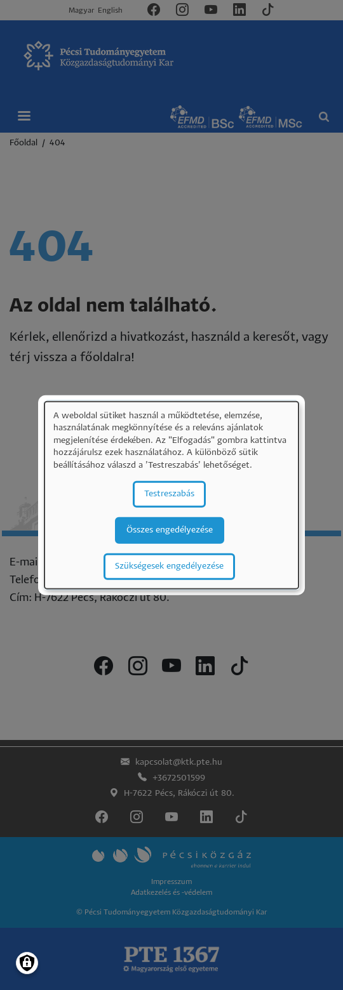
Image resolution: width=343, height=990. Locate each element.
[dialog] (171, 495)
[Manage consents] (27, 963)
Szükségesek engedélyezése (169, 566)
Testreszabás (169, 493)
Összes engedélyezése (169, 529)
